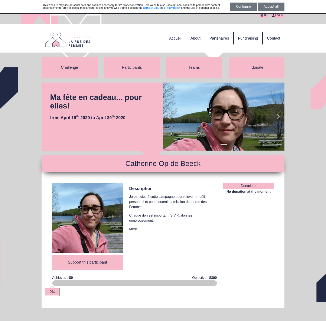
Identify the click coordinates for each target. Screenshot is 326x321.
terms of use (150, 7)
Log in (277, 15)
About (195, 38)
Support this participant (87, 262)
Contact (273, 38)
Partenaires (219, 38)
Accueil (175, 38)
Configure (243, 6)
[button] (169, 117)
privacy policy (172, 7)
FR (264, 15)
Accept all (271, 6)
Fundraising (248, 38)
